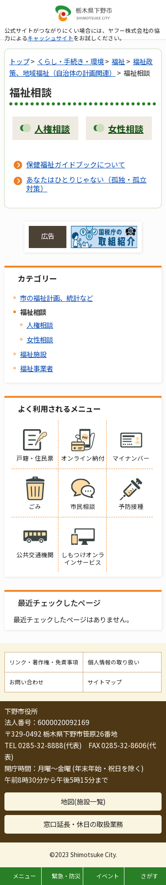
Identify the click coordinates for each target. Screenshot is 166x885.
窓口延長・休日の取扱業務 (83, 824)
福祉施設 (33, 354)
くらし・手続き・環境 (70, 61)
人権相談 (40, 325)
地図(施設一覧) (83, 801)
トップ (19, 61)
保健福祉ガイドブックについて (75, 164)
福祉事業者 (36, 368)
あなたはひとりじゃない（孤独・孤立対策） (86, 184)
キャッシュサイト (50, 38)
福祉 (118, 61)
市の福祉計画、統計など (56, 298)
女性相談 (40, 339)
